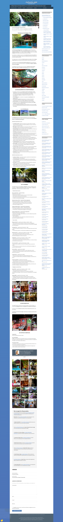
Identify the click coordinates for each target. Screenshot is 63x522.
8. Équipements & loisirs (46, 28)
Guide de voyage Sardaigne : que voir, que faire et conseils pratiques (47, 149)
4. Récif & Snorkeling (45, 22)
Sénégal (43, 90)
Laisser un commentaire (29, 30)
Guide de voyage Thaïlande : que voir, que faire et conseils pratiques (47, 156)
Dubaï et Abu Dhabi (44, 65)
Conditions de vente (42, 514)
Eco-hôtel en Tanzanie (45, 231)
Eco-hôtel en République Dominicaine (45, 224)
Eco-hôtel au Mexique (17, 459)
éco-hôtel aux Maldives (28, 442)
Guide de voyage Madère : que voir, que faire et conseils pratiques (46, 143)
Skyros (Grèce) (44, 95)
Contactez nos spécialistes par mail (25, 351)
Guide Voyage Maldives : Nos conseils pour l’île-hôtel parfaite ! (46, 15)
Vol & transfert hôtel (44, 112)
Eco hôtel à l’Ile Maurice (45, 221)
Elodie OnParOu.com (21, 30)
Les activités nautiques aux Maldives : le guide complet (47, 32)
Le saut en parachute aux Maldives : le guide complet (47, 47)
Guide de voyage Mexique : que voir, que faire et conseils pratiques (47, 162)
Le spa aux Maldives (44, 252)
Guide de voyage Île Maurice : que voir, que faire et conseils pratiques (46, 146)
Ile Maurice (43, 67)
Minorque (43, 78)
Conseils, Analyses (44, 124)
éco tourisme (14, 469)
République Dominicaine (45, 87)
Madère (43, 73)
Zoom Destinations (22, 27)
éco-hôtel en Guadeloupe (26, 437)
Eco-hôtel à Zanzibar (45, 226)
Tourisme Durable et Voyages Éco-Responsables (24, 477)
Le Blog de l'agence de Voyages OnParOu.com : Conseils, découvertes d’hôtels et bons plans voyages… (28, 5)
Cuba (42, 64)
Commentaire (14, 485)
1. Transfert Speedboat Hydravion (47, 17)
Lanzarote (43, 70)
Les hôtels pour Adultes (45, 115)
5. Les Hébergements (45, 23)
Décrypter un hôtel (44, 107)
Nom (13, 496)
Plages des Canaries (44, 84)
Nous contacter (38, 514)
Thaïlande (43, 98)
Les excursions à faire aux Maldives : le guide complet (47, 41)
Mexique (43, 76)
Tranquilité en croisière (45, 110)
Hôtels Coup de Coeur (45, 126)
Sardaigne (43, 89)
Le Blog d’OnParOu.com (28, 514)
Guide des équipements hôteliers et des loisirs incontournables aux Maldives (46, 264)
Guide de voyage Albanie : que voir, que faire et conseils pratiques (46, 153)
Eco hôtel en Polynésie (24, 474)
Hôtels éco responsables (16, 27)
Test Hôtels (43, 130)
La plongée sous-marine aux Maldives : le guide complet (47, 39)
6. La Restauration (45, 25)
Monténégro (43, 79)
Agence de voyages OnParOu (21, 514)
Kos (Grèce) (43, 68)
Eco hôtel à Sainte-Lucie (45, 196)
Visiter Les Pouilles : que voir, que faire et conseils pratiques (46, 140)
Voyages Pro (43, 132)
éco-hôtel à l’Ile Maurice (19, 427)
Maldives (43, 129)
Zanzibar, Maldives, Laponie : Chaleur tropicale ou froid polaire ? (46, 257)
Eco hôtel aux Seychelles (45, 216)
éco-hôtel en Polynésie (25, 464)
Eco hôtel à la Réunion (45, 206)
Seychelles (43, 92)
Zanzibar (43, 100)
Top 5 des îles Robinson (45, 50)
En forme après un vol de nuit (46, 109)
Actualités (43, 121)
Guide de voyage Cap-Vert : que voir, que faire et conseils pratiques (47, 159)
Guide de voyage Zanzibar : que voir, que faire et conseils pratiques (47, 178)
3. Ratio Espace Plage (45, 20)
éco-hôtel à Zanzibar (24, 454)
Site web (13, 503)
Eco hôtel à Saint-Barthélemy (46, 201)
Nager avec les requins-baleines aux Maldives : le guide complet (47, 44)
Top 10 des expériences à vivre (46, 48)
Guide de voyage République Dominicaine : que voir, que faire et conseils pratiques (46, 174)
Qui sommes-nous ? (33, 514)
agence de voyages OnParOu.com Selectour (30, 518)
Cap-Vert (43, 62)
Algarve (43, 59)
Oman (43, 81)
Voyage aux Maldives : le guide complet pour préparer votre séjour (47, 184)
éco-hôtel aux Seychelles (23, 416)
